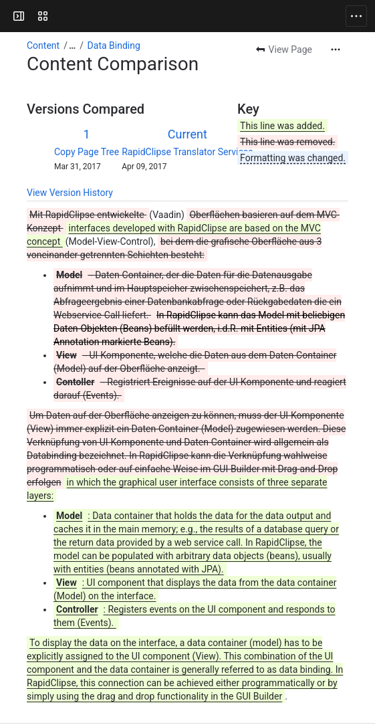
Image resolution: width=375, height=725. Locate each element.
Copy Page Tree (86, 151)
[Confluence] (61, 16)
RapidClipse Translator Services (187, 151)
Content (43, 45)
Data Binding (114, 45)
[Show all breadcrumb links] (72, 45)
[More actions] (335, 49)
